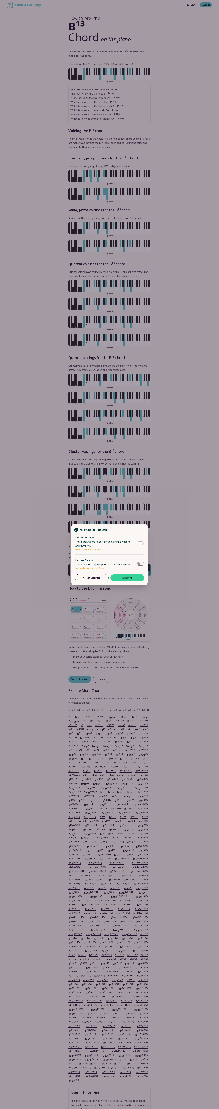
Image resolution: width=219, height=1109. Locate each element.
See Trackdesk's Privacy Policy (89, 568)
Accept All (127, 577)
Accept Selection (92, 577)
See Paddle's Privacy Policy (88, 549)
